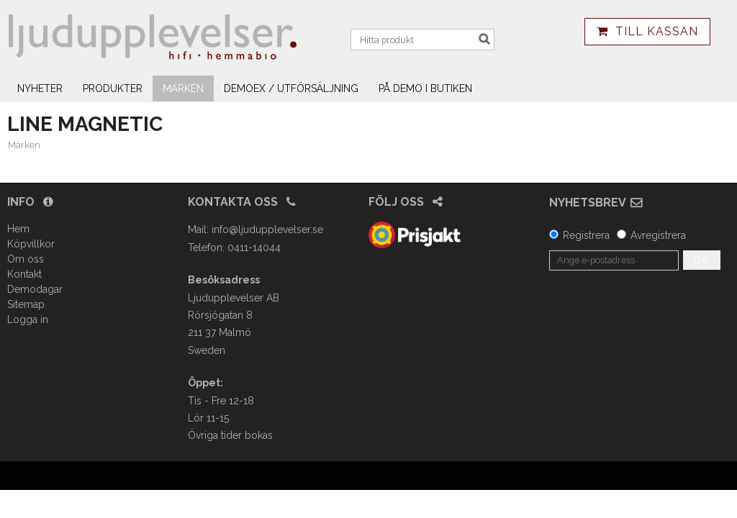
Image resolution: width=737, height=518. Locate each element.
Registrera (586, 235)
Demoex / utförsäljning (291, 88)
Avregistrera (658, 235)
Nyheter (40, 88)
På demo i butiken (425, 88)
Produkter (113, 88)
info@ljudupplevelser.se (267, 229)
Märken (183, 88)
